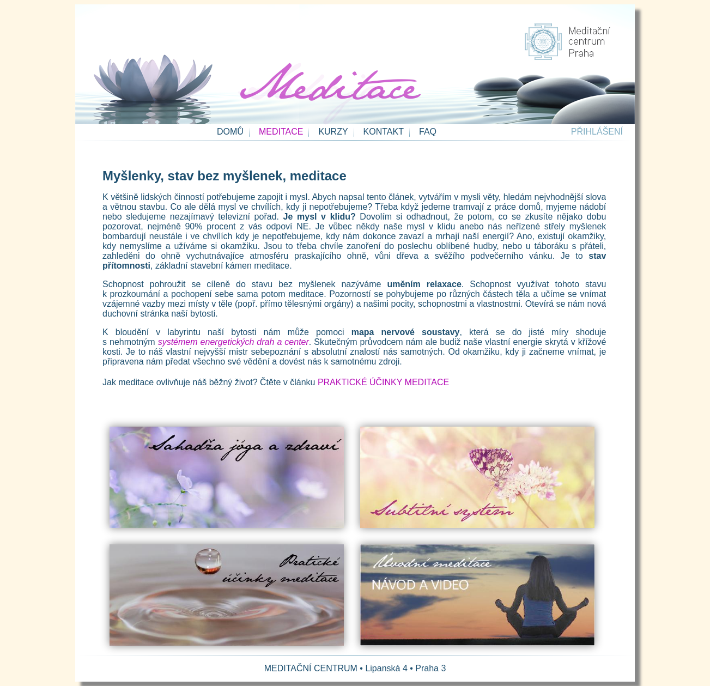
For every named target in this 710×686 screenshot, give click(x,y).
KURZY (333, 131)
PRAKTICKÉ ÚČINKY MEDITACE (383, 382)
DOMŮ (230, 131)
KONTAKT (383, 131)
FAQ (427, 131)
